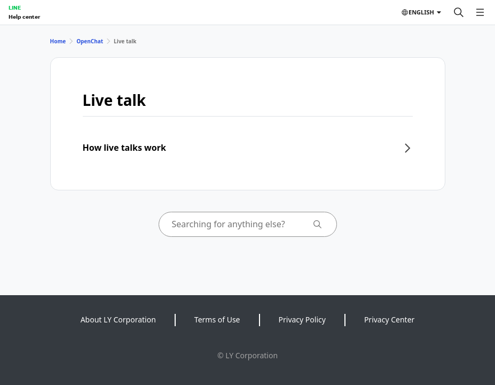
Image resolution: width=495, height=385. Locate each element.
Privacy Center (389, 319)
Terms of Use (217, 319)
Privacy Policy (302, 319)
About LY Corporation (118, 319)
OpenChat (89, 41)
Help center (24, 16)
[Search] (458, 12)
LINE (15, 7)
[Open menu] (480, 12)
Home (58, 41)
